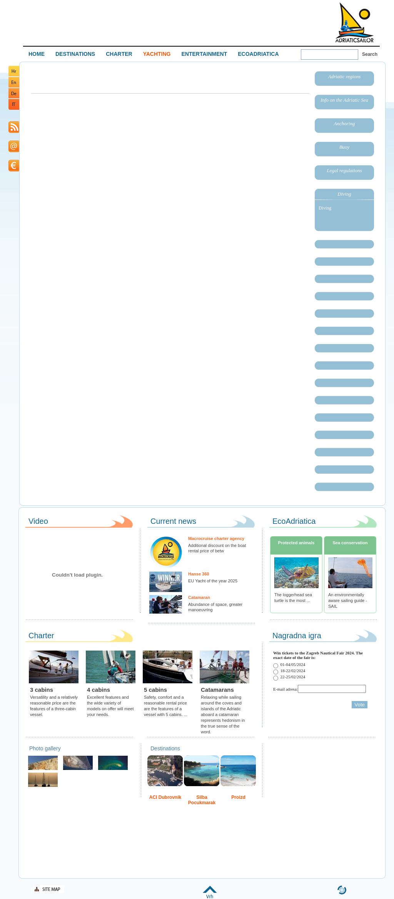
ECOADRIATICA (258, 54)
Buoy (344, 147)
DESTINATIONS (75, 54)
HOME (36, 54)
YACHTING (157, 54)
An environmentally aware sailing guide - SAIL (347, 600)
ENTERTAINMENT (204, 54)
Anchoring (344, 123)
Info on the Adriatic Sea (344, 100)
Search (369, 54)
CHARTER (119, 54)
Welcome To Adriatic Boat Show (354, 22)
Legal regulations (344, 170)
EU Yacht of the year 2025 (212, 581)
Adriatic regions (344, 76)
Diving (344, 194)
